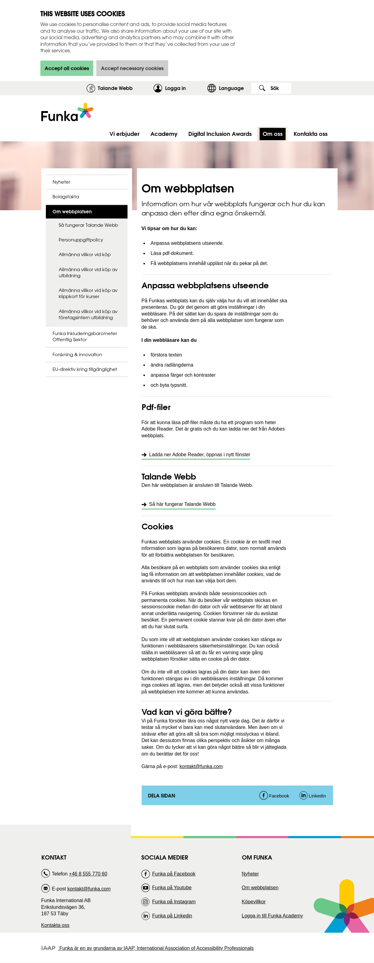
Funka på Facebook (173, 873)
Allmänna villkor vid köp (85, 254)
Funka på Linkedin (172, 915)
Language (231, 88)
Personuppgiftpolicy (81, 240)
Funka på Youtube (171, 887)
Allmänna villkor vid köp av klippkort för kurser (88, 293)
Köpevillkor (254, 901)
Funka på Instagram (173, 901)
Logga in (184, 88)
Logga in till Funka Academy (272, 915)
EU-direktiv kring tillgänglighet (85, 369)
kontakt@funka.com (201, 766)
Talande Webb (115, 88)
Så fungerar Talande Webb (88, 225)
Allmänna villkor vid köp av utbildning (88, 272)
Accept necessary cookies (132, 68)
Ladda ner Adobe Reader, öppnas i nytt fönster (199, 454)
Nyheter (61, 182)
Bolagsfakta (66, 197)
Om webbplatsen (260, 887)
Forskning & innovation (77, 354)
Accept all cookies (67, 68)
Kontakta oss (55, 925)
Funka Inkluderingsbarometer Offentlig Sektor (85, 336)
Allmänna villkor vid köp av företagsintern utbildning (88, 314)
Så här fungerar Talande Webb (182, 504)
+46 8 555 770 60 (88, 873)
